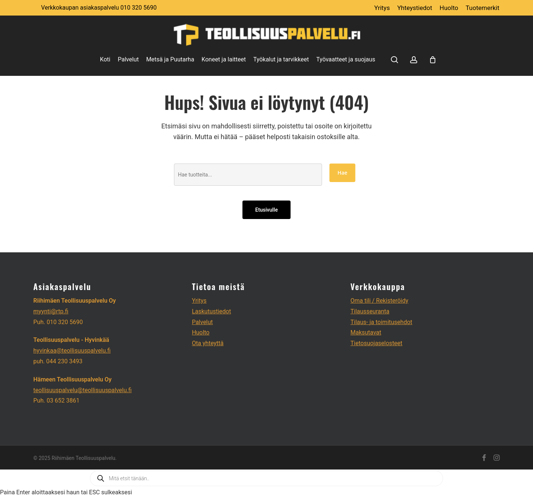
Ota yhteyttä (208, 343)
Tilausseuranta (370, 311)
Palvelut (202, 322)
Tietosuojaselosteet (376, 343)
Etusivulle (266, 210)
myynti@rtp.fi (50, 311)
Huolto (200, 332)
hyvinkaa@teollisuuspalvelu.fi (72, 350)
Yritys (199, 300)
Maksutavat (366, 332)
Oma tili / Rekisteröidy (379, 300)
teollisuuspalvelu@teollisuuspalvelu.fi (82, 390)
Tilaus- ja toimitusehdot (381, 322)
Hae (343, 172)
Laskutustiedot (211, 311)
